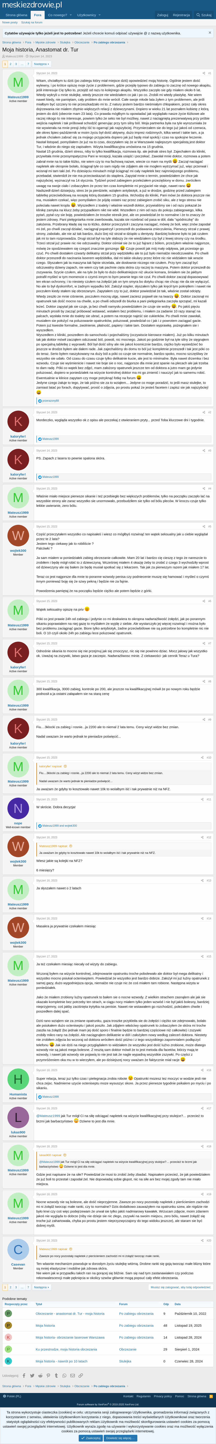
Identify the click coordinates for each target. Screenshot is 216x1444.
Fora (37, 15)
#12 (209, 837)
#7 (209, 643)
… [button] (22, 64)
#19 (209, 1194)
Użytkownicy (86, 15)
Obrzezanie (127, 1349)
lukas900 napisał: (50, 1155)
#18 (209, 1146)
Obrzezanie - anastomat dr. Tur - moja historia (70, 1313)
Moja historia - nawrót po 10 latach (61, 1361)
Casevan (18, 1264)
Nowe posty (10, 22)
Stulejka (125, 1361)
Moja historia (45, 1325)
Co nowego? (57, 15)
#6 (209, 601)
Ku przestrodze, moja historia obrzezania (66, 1349)
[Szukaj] (204, 15)
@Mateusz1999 (48, 1116)
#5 (209, 526)
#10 (209, 757)
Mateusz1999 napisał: (53, 846)
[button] (71, 15)
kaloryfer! (18, 436)
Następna (40, 64)
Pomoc (179, 1396)
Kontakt (128, 1396)
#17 (209, 1108)
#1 (209, 73)
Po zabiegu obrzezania (136, 1313)
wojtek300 (18, 550)
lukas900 (18, 1132)
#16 (209, 1070)
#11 (209, 799)
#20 (209, 1240)
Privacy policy (163, 1396)
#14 (209, 918)
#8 (209, 681)
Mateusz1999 (14, 56)
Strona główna (16, 15)
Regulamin (144, 1396)
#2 (209, 412)
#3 (209, 450)
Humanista (18, 1094)
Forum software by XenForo (108, 1404)
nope (18, 823)
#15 (209, 956)
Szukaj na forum (31, 22)
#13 (209, 880)
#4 (209, 488)
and (59, 825)
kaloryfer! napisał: (50, 766)
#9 (209, 719)
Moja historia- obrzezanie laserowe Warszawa (70, 1337)
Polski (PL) (12, 1396)
